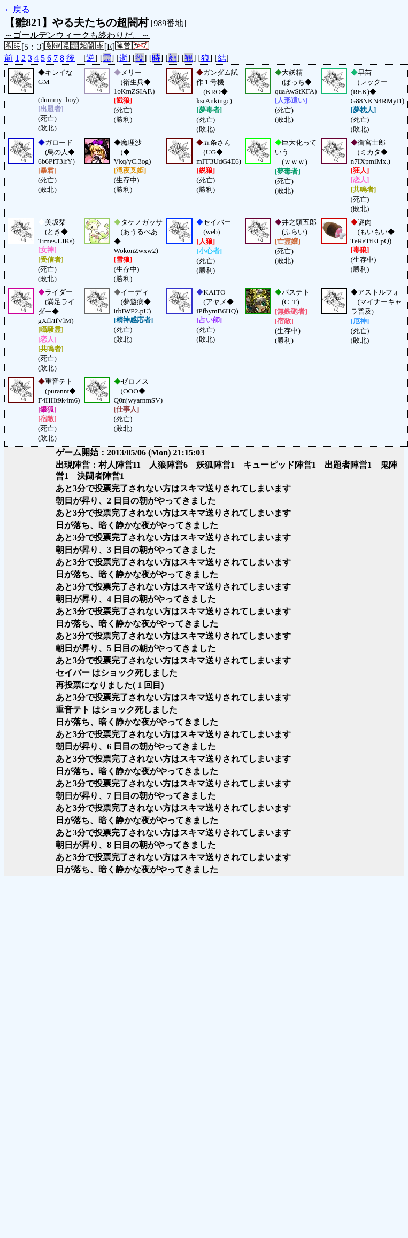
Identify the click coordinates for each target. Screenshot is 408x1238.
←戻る (17, 9)
